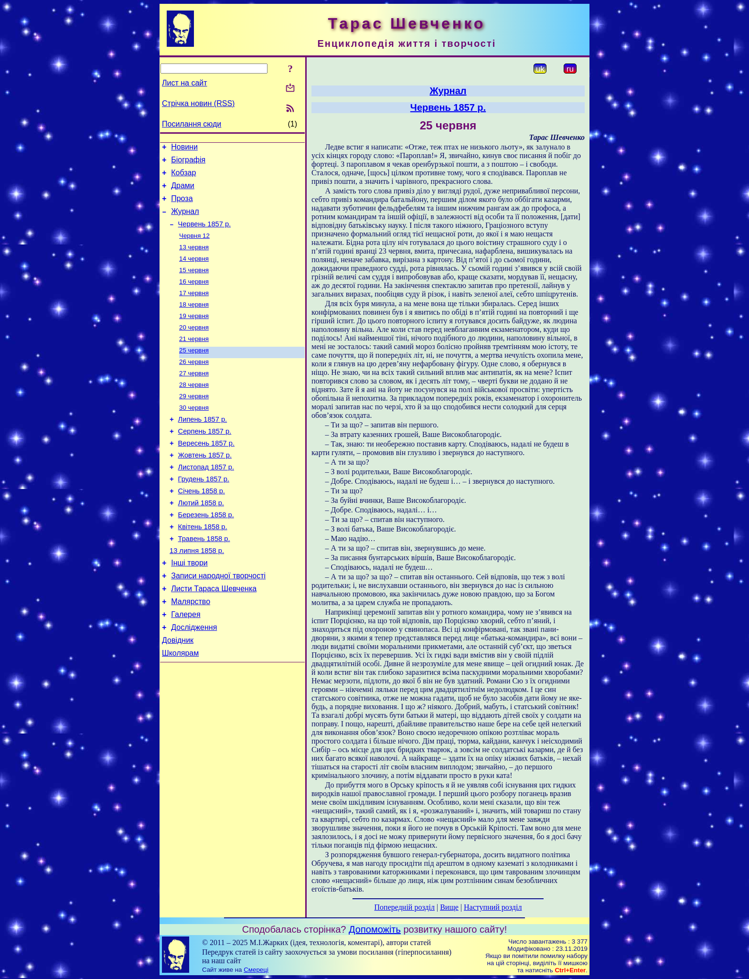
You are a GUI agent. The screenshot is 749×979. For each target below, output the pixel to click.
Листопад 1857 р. (206, 499)
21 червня (194, 358)
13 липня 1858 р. (197, 593)
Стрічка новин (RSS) (198, 103)
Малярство (190, 650)
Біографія (188, 163)
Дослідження (194, 678)
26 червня (194, 383)
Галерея (185, 664)
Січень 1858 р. (201, 526)
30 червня (194, 432)
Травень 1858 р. (204, 580)
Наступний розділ (493, 907)
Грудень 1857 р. (203, 513)
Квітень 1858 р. (202, 566)
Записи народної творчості (218, 621)
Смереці (256, 969)
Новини (184, 148)
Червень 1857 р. (204, 234)
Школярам (180, 707)
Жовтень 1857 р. (205, 486)
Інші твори (189, 607)
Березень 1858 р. (206, 553)
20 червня (194, 346)
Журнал (185, 220)
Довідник (177, 693)
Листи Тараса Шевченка (214, 635)
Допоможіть (375, 929)
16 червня (194, 296)
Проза (182, 206)
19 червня (194, 333)
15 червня (194, 283)
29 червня (194, 420)
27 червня (194, 395)
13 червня (194, 259)
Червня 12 (194, 246)
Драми (182, 191)
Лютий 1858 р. (201, 539)
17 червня (194, 308)
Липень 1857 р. (202, 446)
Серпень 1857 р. (205, 459)
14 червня (194, 271)
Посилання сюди (191, 124)
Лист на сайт (184, 83)
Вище (449, 907)
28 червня (194, 408)
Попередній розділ (404, 907)
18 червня (194, 321)
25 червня (194, 370)
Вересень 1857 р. (206, 473)
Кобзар (183, 177)
